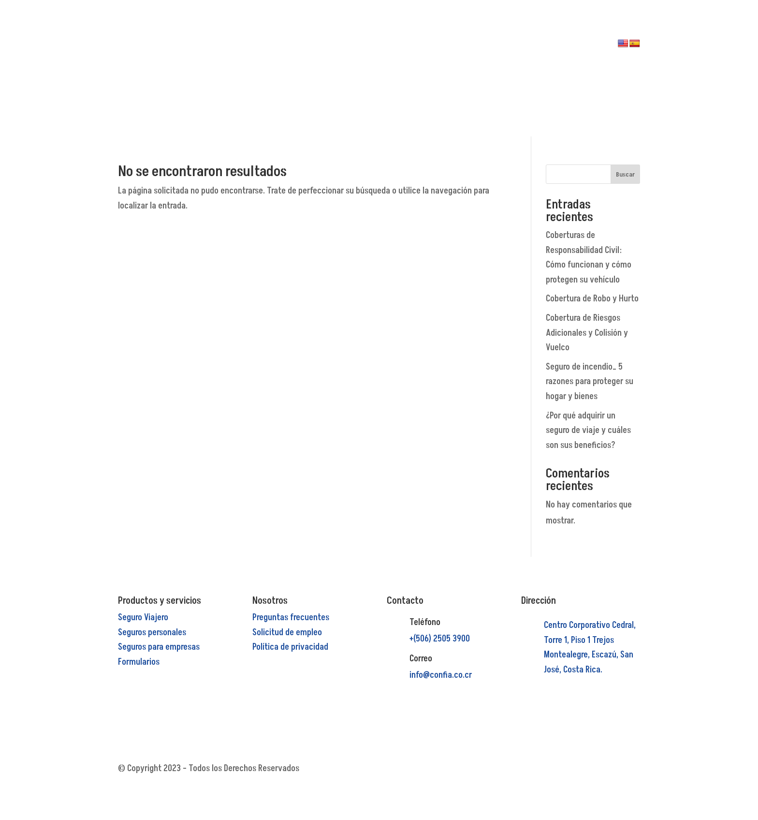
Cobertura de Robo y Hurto (592, 299)
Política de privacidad (290, 647)
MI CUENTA (418, 76)
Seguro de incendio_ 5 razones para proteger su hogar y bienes (589, 382)
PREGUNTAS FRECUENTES (349, 76)
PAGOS (413, 47)
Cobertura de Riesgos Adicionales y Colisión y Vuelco (587, 333)
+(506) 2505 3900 (439, 639)
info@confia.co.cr (440, 675)
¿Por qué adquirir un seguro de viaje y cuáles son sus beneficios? (588, 430)
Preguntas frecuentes (290, 617)
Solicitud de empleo (287, 632)
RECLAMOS (418, 61)
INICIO (334, 47)
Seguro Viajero (143, 617)
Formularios (139, 662)
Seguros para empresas (159, 647)
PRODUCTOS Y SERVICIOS (349, 61)
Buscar (625, 174)
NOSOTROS (368, 47)
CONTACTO (374, 90)
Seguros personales (152, 632)
